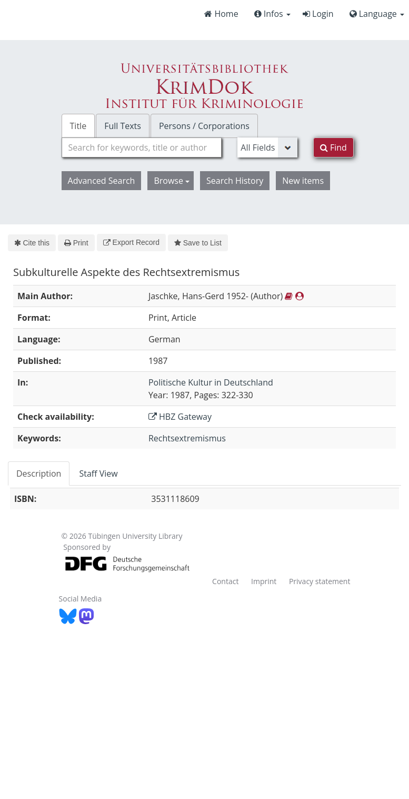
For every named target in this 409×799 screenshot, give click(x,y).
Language (377, 13)
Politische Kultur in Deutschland (210, 382)
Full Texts (122, 126)
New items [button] (303, 180)
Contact (225, 581)
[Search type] (267, 147)
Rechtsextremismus (187, 438)
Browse (171, 180)
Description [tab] (38, 473)
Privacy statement (320, 581)
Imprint (263, 581)
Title (78, 126)
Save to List (198, 243)
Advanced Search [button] (101, 180)
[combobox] (142, 147)
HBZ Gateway (180, 416)
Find (333, 147)
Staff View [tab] (98, 473)
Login (318, 13)
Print (76, 243)
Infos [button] (272, 13)
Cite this (31, 243)
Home (221, 13)
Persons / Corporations (204, 126)
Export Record (131, 242)
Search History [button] (234, 180)
